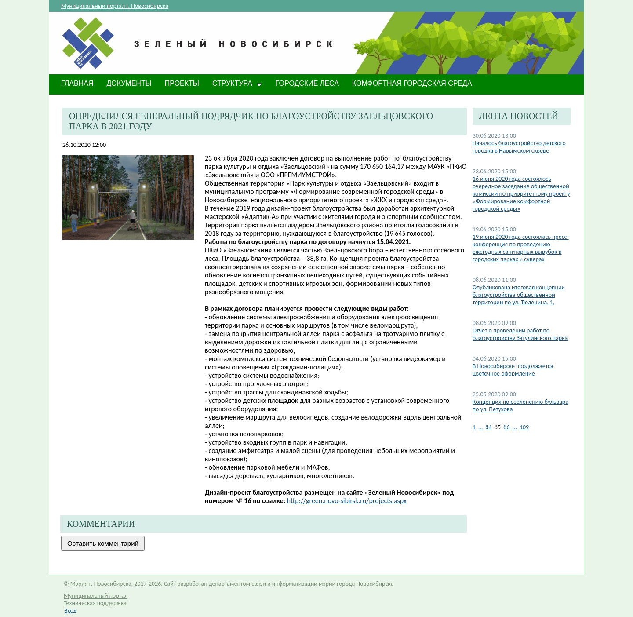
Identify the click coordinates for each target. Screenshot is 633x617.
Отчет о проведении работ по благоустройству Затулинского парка (520, 334)
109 (524, 427)
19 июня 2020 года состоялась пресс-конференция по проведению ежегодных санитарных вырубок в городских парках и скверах (521, 248)
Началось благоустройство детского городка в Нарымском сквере (519, 146)
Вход (70, 610)
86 (506, 427)
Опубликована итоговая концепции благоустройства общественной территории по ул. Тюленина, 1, (519, 295)
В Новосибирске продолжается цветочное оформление (513, 369)
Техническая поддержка (95, 603)
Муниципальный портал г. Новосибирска (114, 6)
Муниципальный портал (95, 595)
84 (488, 427)
